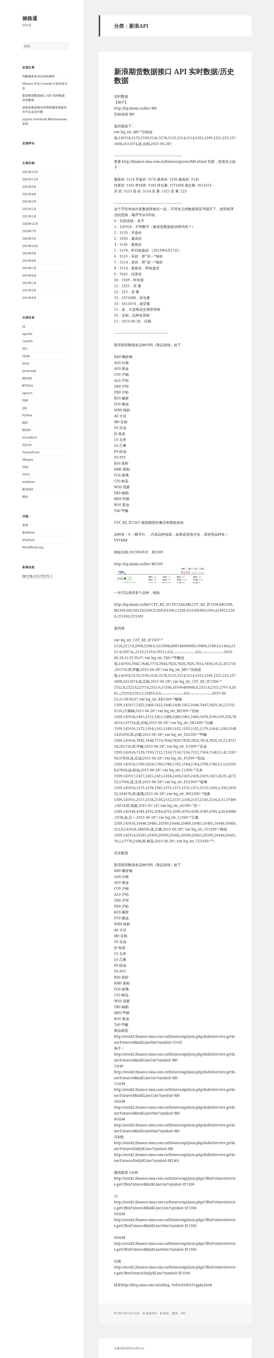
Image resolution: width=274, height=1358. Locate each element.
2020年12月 (30, 224)
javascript (29, 371)
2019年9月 (29, 253)
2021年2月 (29, 209)
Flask (26, 356)
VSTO (26, 474)
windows (28, 482)
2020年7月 (29, 231)
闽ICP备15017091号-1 (37, 576)
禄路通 (29, 18)
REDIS (26, 430)
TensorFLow (31, 452)
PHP (25, 400)
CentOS (27, 341)
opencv (27, 393)
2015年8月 (29, 298)
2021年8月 (29, 194)
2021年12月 (30, 172)
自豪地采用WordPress (129, 1348)
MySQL (27, 378)
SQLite (27, 445)
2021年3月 (29, 201)
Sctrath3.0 (29, 437)
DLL (25, 348)
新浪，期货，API (174, 1313)
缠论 (25, 496)
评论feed (28, 540)
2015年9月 (29, 290)
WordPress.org (33, 547)
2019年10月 (30, 246)
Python (27, 415)
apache (27, 334)
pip (24, 408)
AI (23, 326)
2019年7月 (29, 268)
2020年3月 (29, 238)
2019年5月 (29, 283)
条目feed (28, 532)
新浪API (27, 489)
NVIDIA (27, 385)
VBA (25, 467)
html (25, 363)
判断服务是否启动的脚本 (38, 76)
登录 (25, 525)
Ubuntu (27, 459)
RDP (25, 422)
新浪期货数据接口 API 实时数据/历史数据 (174, 75)
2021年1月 (29, 216)
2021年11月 (30, 179)
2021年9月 (29, 187)
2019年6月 (29, 275)
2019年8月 (29, 261)
